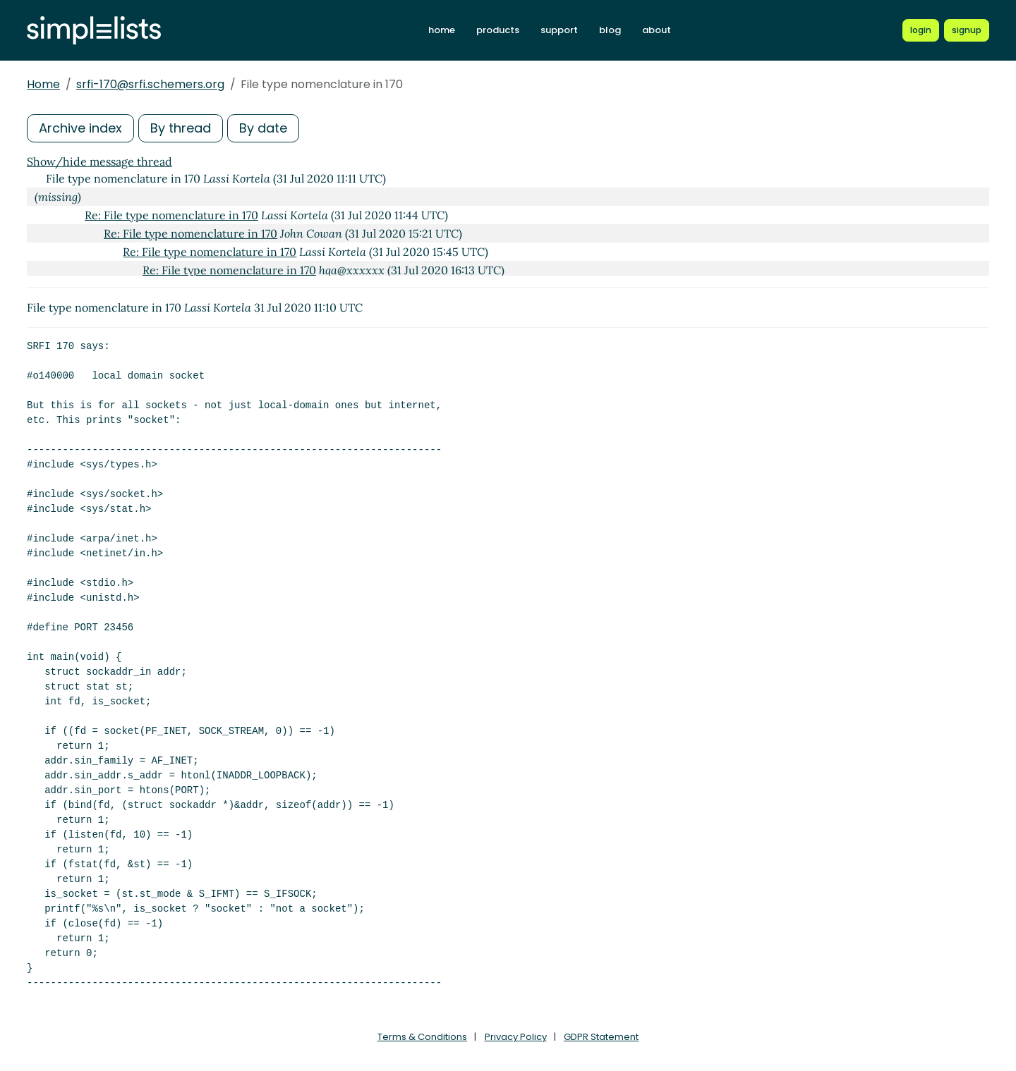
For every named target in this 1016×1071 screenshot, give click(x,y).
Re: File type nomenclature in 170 (171, 215)
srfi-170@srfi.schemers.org (150, 84)
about (656, 30)
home (441, 30)
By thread (180, 128)
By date (263, 128)
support (559, 30)
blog (610, 30)
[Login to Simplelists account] (920, 30)
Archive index (80, 128)
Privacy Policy (516, 1037)
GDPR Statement (601, 1037)
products (497, 30)
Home (43, 84)
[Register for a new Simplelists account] (966, 30)
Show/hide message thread (99, 161)
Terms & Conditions (422, 1037)
